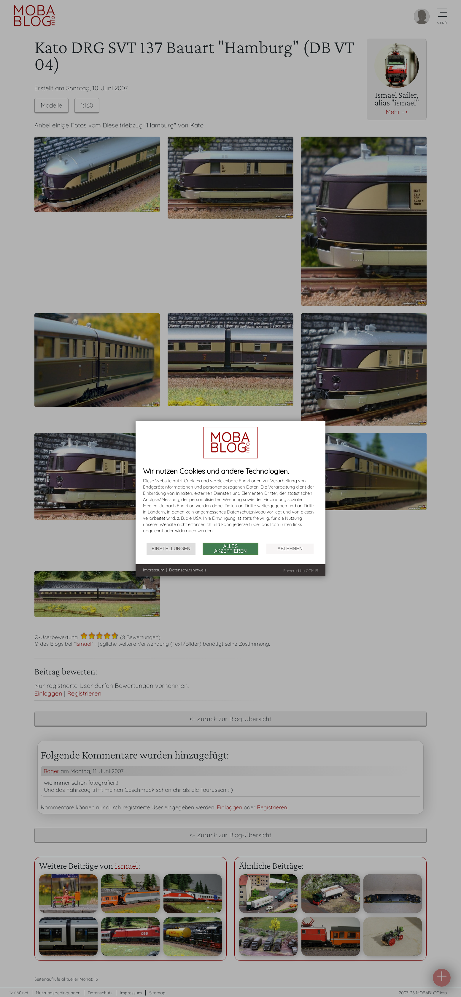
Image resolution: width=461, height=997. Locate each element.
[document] (230, 504)
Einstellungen (171, 548)
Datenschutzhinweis (187, 570)
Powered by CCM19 (300, 570)
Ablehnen (290, 548)
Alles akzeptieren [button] (230, 549)
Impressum (153, 570)
